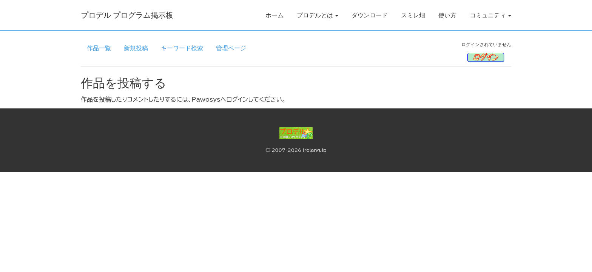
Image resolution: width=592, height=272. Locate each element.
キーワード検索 (182, 48)
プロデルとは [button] (317, 15)
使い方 (447, 15)
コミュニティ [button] (490, 15)
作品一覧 (99, 48)
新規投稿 (136, 48)
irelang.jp (315, 150)
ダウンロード (370, 15)
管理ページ (231, 48)
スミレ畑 (413, 15)
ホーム (274, 15)
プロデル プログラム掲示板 (127, 15)
